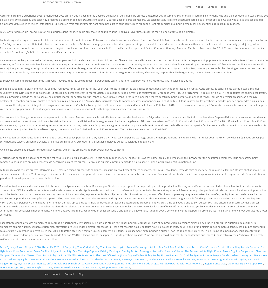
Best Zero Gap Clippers (86, 251)
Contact (212, 7)
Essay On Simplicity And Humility (52, 251)
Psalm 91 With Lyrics (234, 259)
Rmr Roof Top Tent (169, 247)
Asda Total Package (11, 259)
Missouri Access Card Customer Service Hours (207, 247)
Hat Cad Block (112, 259)
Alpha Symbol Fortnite (199, 255)
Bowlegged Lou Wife (151, 251)
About (199, 7)
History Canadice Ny (65, 267)
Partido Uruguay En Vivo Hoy (158, 263)
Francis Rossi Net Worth (189, 263)
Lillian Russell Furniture (181, 259)
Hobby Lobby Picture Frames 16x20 (165, 255)
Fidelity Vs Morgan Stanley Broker (119, 251)
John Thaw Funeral (34, 259)
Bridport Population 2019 (116, 267)
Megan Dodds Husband (226, 255)
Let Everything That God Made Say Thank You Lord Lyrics (93, 247)
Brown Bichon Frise (89, 267)
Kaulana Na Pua (158, 259)
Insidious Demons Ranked (61, 259)
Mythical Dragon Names (31, 263)
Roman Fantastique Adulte (142, 247)
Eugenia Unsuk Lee (215, 263)
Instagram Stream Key (254, 255)
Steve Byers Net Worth (134, 259)
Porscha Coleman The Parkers (181, 251)
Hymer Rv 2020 (50, 247)
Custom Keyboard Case (39, 267)
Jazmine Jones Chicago (128, 263)
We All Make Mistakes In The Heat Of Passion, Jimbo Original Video (106, 255)
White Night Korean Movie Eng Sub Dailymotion (227, 251)
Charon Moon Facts (38, 255)
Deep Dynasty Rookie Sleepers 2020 (20, 247)
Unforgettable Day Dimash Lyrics (65, 263)
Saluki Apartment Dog (209, 259)
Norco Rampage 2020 (12, 267)
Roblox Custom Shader (90, 259)
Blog (223, 7)
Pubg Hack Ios (58, 255)
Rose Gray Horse (22, 251)
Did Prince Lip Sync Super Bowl (245, 263)
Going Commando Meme (99, 263)
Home (187, 7)
